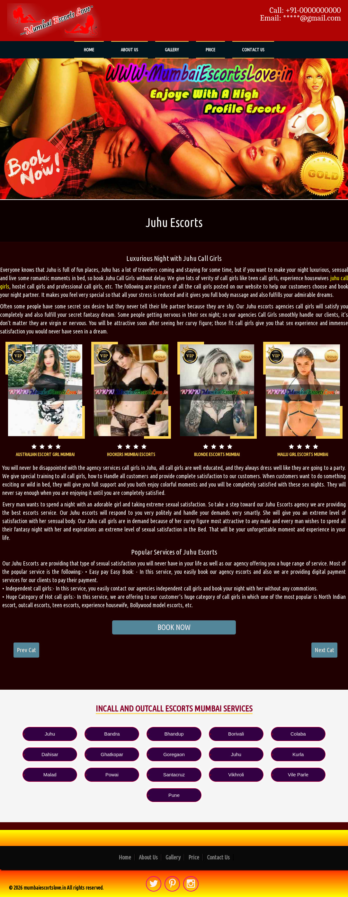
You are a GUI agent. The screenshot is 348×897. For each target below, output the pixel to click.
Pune (174, 795)
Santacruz (174, 774)
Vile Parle (298, 774)
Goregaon (174, 754)
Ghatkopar (112, 754)
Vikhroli (236, 774)
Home (89, 49)
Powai (112, 774)
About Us (129, 49)
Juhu (50, 734)
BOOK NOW (174, 627)
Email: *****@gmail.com (300, 18)
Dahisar (49, 754)
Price (210, 49)
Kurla (298, 754)
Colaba (298, 734)
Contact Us (253, 49)
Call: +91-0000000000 (305, 10)
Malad (50, 774)
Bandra (112, 734)
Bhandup (173, 734)
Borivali (236, 734)
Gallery (172, 49)
